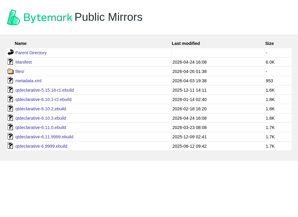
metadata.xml (28, 80)
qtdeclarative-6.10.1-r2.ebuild (43, 99)
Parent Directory (31, 52)
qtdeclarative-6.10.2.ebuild (40, 108)
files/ (19, 71)
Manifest (23, 62)
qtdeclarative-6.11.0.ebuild (40, 127)
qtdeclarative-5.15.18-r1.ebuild (44, 90)
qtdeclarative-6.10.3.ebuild (40, 118)
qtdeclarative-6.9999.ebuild (41, 146)
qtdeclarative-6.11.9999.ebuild (44, 136)
